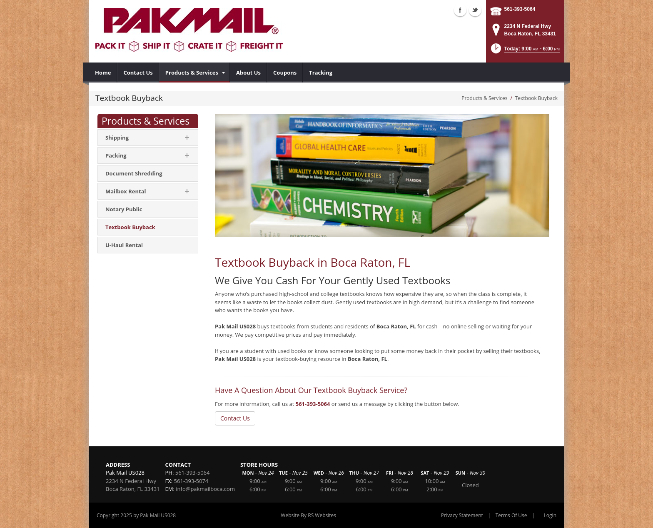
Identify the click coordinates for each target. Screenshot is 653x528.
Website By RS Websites (308, 515)
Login (550, 515)
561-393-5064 (520, 9)
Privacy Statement (462, 515)
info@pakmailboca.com (205, 489)
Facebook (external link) (460, 10)
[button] (524, 51)
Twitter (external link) (475, 10)
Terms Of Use (511, 515)
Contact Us (235, 418)
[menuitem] (103, 73)
